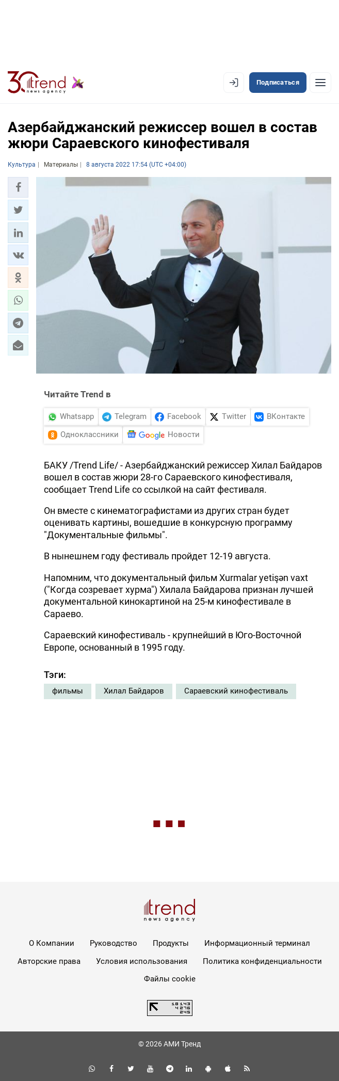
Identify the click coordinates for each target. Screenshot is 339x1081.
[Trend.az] (46, 82)
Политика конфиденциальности (262, 961)
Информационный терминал (257, 943)
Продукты (171, 943)
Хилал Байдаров (134, 691)
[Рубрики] (320, 82)
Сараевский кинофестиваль (236, 691)
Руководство (113, 943)
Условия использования (141, 961)
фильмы (67, 691)
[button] (18, 187)
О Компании (51, 943)
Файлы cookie (170, 978)
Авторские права (49, 961)
